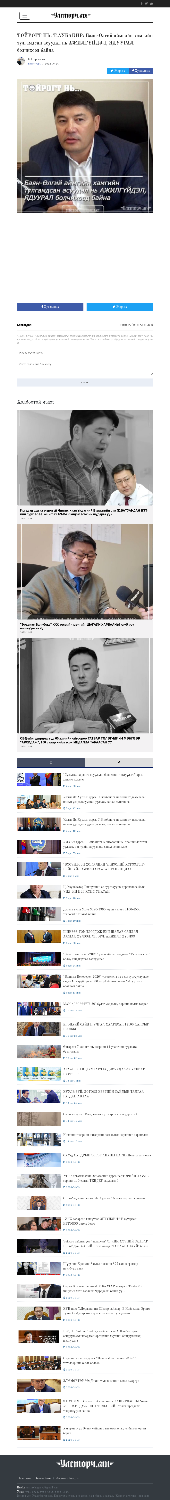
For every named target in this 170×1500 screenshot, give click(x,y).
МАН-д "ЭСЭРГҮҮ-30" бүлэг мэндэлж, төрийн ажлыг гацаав (105, 1004)
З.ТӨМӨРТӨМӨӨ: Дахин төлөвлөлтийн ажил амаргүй (101, 1381)
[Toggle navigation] (24, 16)
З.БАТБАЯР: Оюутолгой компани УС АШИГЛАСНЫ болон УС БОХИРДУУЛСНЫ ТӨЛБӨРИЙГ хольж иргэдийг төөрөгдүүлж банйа (105, 1406)
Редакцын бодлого (43, 1478)
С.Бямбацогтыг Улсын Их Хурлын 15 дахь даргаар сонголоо (104, 1198)
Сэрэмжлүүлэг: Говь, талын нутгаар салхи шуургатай (100, 1114)
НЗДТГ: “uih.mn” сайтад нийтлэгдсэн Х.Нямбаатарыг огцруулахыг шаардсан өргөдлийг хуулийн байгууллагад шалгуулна (101, 1336)
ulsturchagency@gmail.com (42, 1487)
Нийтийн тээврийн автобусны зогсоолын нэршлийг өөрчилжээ (105, 1135)
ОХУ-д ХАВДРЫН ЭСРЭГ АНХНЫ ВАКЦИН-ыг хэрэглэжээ (107, 1155)
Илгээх (85, 382)
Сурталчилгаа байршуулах (67, 1478)
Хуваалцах (141, 71)
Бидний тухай (25, 1478)
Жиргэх (118, 71)
